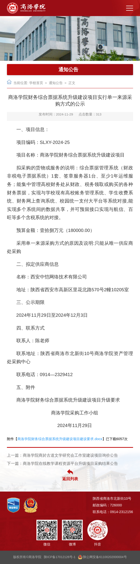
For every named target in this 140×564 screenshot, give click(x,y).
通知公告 (56, 83)
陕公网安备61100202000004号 (102, 557)
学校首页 (36, 83)
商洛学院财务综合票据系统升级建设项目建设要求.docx (59, 439)
